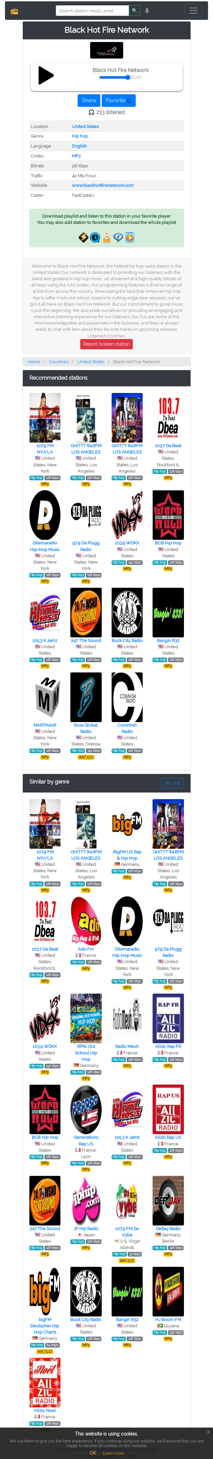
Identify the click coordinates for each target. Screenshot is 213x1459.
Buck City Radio (127, 640)
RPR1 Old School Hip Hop (86, 1052)
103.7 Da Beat (168, 445)
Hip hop (80, 136)
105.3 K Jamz (44, 640)
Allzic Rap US (168, 1137)
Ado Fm (86, 949)
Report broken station (106, 344)
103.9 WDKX (127, 542)
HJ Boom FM (168, 1319)
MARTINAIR (44, 725)
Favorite (118, 100)
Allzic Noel (45, 1410)
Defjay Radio (168, 1228)
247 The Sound (86, 640)
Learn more (113, 1453)
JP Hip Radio (86, 1228)
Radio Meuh (127, 1046)
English (79, 146)
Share (89, 100)
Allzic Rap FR (168, 1046)
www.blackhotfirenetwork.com (103, 185)
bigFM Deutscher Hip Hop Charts (44, 1326)
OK (92, 1453)
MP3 (76, 155)
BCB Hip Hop (168, 542)
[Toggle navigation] (193, 10)
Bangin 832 (168, 640)
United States (85, 126)
